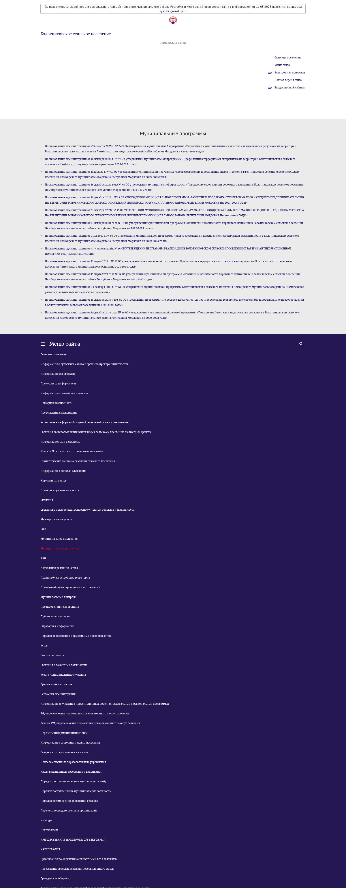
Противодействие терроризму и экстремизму (70, 587)
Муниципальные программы (60, 548)
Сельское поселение (53, 354)
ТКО (43, 558)
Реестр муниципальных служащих (63, 674)
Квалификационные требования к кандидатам (71, 771)
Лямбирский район (173, 42)
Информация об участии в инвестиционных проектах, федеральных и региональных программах (105, 703)
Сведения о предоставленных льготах (65, 752)
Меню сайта (282, 65)
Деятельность (49, 830)
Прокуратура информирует (58, 383)
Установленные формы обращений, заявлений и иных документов (84, 422)
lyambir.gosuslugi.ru (173, 11)
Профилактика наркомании (59, 412)
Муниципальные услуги (57, 519)
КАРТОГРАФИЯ (50, 849)
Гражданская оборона (55, 878)
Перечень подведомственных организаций (69, 810)
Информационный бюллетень (60, 441)
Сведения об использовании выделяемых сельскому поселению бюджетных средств (96, 432)
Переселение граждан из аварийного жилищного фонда (77, 868)
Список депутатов (52, 655)
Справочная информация (57, 626)
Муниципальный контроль (58, 597)
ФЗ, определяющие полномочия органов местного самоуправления (85, 713)
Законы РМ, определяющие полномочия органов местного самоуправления (90, 723)
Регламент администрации (58, 694)
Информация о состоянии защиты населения (70, 742)
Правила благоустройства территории (65, 577)
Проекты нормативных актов (60, 490)
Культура (46, 820)
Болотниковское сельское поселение (76, 34)
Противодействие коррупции (60, 606)
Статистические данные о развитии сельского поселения (78, 461)
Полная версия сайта (288, 80)
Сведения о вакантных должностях (64, 665)
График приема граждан (56, 684)
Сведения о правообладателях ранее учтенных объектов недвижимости (88, 509)
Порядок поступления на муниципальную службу (73, 781)
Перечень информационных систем (64, 732)
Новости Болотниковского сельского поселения (72, 451)
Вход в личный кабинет (290, 87)
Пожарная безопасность (56, 403)
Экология (47, 500)
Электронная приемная (290, 72)
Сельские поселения (288, 57)
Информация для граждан (58, 373)
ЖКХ (44, 529)
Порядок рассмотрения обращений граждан (69, 800)
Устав (44, 645)
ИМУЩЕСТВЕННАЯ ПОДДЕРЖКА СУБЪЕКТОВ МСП (73, 839)
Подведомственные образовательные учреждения (73, 762)
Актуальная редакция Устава (59, 568)
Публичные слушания (55, 616)
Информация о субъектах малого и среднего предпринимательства (84, 364)
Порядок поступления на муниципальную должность (76, 791)
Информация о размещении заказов (64, 393)
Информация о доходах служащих (63, 470)
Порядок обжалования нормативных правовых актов (76, 635)
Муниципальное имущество (59, 538)
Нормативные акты (53, 480)
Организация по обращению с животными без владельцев (79, 859)
